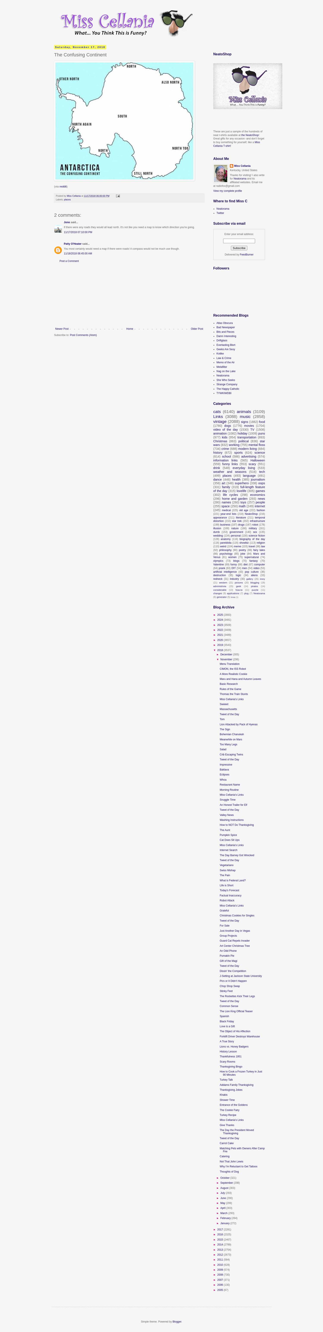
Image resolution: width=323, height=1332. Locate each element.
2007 (220, 1279)
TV (252, 429)
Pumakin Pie (227, 955)
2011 (220, 1259)
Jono (67, 222)
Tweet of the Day (229, 714)
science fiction (257, 535)
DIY (233, 568)
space (225, 506)
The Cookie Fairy (229, 1110)
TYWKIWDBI (223, 393)
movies (249, 425)
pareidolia (225, 542)
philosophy (225, 550)
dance (217, 479)
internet (260, 506)
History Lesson (228, 1051)
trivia (233, 597)
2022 (220, 629)
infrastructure (257, 521)
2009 (220, 1269)
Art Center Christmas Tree (235, 945)
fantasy (253, 560)
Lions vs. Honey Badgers (234, 1046)
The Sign (225, 729)
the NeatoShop (250, 135)
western (223, 582)
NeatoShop (251, 513)
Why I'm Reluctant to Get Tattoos (238, 1166)
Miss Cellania (242, 165)
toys (243, 502)
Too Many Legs (228, 744)
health (236, 479)
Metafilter (221, 366)
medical (226, 510)
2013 (220, 1249)
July (223, 1192)
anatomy (226, 539)
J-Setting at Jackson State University (241, 976)
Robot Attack (227, 900)
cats (217, 411)
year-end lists (229, 513)
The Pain (225, 875)
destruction (219, 575)
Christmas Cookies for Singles (237, 915)
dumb (216, 532)
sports (238, 452)
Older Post (197, 328)
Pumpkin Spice (228, 835)
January (225, 1223)
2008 (220, 1274)
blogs (236, 560)
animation (220, 433)
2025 (220, 614)
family (226, 487)
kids (224, 437)
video (256, 568)
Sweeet (224, 704)
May (223, 1203)
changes (217, 593)
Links (218, 416)
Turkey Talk (226, 1079)
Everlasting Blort (225, 345)
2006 (220, 1284)
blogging (254, 582)
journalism (258, 479)
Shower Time (227, 1099)
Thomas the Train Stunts (234, 694)
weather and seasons (229, 471)
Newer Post (62, 328)
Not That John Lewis (231, 1161)
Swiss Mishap (227, 870)
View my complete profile (227, 190)
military (253, 528)
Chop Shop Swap (230, 986)
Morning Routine (229, 789)
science (259, 452)
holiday (243, 433)
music (245, 416)
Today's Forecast (229, 890)
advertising (248, 456)
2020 (220, 640)
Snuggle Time (227, 799)
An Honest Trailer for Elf (233, 804)
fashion (261, 510)
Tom (222, 719)
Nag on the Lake (225, 371)
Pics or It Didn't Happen (233, 980)
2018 (220, 650)
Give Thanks (227, 1125)
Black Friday (227, 1021)
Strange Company (226, 384)
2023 (220, 625)
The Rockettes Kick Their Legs (237, 996)
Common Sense (229, 1006)
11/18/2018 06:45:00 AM (78, 253)
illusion (217, 528)
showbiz (244, 542)
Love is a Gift (227, 1026)
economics (257, 495)
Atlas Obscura (224, 323)
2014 (220, 1244)
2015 (220, 1239)
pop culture (252, 571)
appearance (220, 517)
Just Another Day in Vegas (235, 930)
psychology (226, 553)
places (67, 199)
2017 (220, 1229)
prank (222, 568)
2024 (220, 619)
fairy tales (259, 550)
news (261, 498)
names (226, 502)
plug (246, 593)
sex (255, 532)
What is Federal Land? (233, 880)
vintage (220, 421)
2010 (220, 1264)
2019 (220, 645)
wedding (218, 535)
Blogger (176, 1321)
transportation (246, 437)
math (242, 506)
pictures (239, 582)
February (225, 1218)
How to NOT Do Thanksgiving (237, 824)
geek (238, 586)
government (236, 532)
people (260, 502)
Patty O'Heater (73, 243)
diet (245, 564)
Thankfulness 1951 (230, 1056)
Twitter (220, 213)
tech (262, 471)
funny (233, 564)
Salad (223, 749)
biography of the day (252, 539)
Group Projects (228, 935)
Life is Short (226, 885)
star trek (237, 521)
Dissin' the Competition (233, 971)
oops (261, 483)
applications (233, 593)
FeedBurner (246, 254)
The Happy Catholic (227, 388)
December (226, 654)
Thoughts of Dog (229, 1171)
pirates (254, 586)
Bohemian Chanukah (232, 734)
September (227, 1182)
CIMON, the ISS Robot (233, 668)
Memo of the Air (225, 362)
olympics (218, 560)
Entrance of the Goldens (234, 1104)
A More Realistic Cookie (233, 674)
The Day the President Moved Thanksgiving (237, 1132)
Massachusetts (228, 709)
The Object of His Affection (235, 1031)
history (217, 452)
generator (222, 597)
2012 (220, 1254)
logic (238, 575)
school (226, 456)
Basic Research (229, 683)
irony (262, 579)
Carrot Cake (227, 1143)
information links (225, 460)
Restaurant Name (230, 784)
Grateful (224, 910)
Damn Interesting (226, 336)
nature (235, 528)
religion (261, 542)
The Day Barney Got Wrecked (237, 855)
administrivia (219, 586)
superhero (242, 483)
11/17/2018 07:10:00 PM (78, 232)
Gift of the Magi (228, 960)
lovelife (241, 491)
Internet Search (228, 850)
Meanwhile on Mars (231, 739)
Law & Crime (223, 358)
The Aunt (225, 830)
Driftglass (221, 340)
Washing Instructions (232, 819)
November (226, 659)
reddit (63, 186)
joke (242, 553)
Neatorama (240, 178)
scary (252, 464)
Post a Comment (69, 261)
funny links (230, 464)
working (234, 445)
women (232, 557)
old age (243, 510)
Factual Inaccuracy (230, 895)
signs (244, 422)
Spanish (224, 1016)
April (223, 1208)
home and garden (235, 498)
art (223, 483)
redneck (218, 578)
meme (237, 546)
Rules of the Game (230, 689)
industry (234, 578)
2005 (220, 1290)
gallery (249, 579)
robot (255, 524)
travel (252, 546)
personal (236, 535)
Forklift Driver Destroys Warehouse (240, 1036)
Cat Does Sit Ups (230, 840)
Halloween (258, 460)
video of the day (225, 429)
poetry (242, 550)
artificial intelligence (225, 571)
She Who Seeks (225, 380)
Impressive (226, 764)
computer (259, 564)
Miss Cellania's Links (232, 699)
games (260, 491)
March (224, 1213)
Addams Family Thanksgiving (237, 1084)
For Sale (224, 925)
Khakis (223, 1094)
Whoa (223, 779)
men (244, 568)
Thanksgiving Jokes (231, 1089)
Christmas (220, 441)
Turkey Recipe (228, 1115)
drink (216, 468)
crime (225, 448)
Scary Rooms (227, 1061)
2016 (220, 1234)
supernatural (252, 557)
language (249, 475)
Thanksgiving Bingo (231, 1066)
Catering (224, 1156)
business (225, 524)
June (223, 1198)
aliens (254, 575)
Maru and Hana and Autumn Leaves (240, 679)
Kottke (220, 353)
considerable (219, 590)
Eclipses (224, 774)
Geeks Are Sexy (225, 349)
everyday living (244, 468)
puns (261, 433)
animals (244, 411)
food (262, 422)
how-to (238, 590)
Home (129, 328)
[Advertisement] (129, 295)
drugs (241, 524)
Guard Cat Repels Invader (235, 940)
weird (223, 546)
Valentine (218, 564)
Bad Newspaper (225, 327)
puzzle (255, 590)
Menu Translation (230, 663)
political (243, 441)
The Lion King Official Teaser (236, 1011)
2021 (220, 634)
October (225, 1177)
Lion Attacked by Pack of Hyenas (238, 724)
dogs (227, 425)
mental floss (256, 445)
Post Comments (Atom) (83, 335)
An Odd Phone (228, 950)
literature (241, 517)
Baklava (224, 769)
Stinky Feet (226, 991)
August (224, 1188)
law (263, 546)
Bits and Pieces (225, 331)
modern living (247, 448)
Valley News (227, 815)
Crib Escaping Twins (231, 754)
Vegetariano (227, 865)
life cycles (230, 495)
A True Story (227, 1041)
